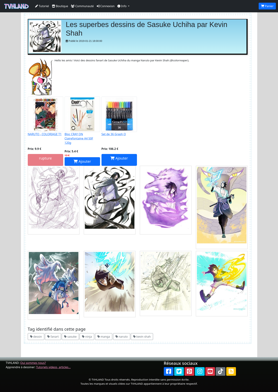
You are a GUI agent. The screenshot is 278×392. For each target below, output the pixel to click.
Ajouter (82, 161)
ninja (87, 337)
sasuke (70, 337)
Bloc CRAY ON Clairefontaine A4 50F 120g (82, 121)
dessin (36, 337)
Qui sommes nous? (33, 363)
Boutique (60, 6)
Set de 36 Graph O (119, 116)
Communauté (82, 6)
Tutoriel (42, 6)
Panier (267, 6)
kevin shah (142, 337)
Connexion (106, 6)
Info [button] (122, 6)
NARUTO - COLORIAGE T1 (45, 116)
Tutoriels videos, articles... (53, 367)
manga (103, 337)
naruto (121, 337)
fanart (53, 337)
